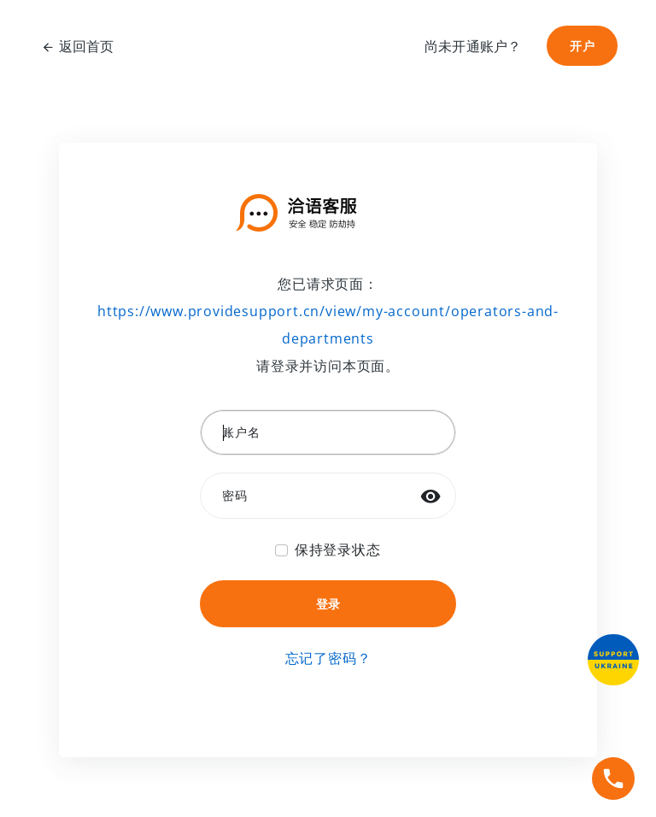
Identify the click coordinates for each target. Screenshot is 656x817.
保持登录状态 (338, 549)
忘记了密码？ (328, 658)
